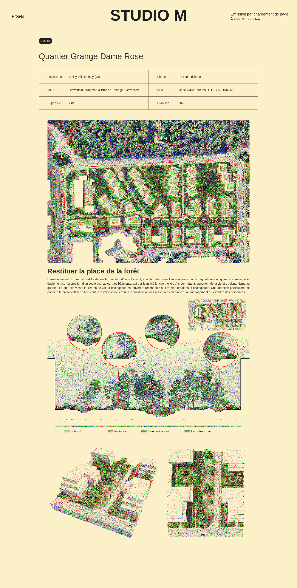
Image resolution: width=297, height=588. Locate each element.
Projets (18, 16)
